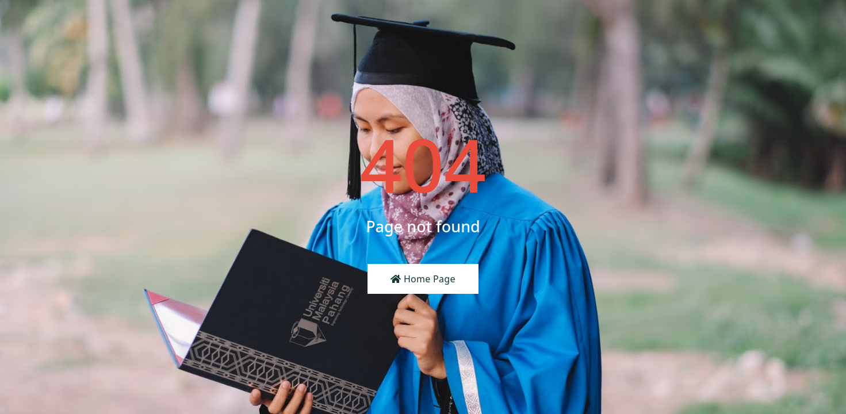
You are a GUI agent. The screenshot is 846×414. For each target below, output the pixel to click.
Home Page (423, 279)
